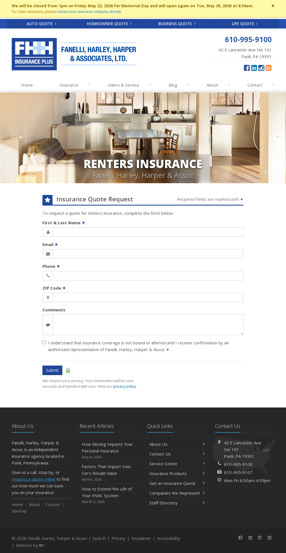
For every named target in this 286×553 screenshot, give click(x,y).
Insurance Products (176, 473)
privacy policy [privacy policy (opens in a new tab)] (124, 386)
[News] (268, 67)
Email (50, 244)
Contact (261, 85)
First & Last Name (63, 222)
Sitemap (19, 511)
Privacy (118, 538)
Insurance (75, 85)
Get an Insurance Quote (176, 483)
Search (99, 538)
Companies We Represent (176, 493)
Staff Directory (176, 503)
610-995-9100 (238, 464)
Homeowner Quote (109, 23)
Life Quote (245, 23)
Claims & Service (130, 85)
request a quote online (33, 479)
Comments (53, 310)
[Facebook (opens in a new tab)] (247, 67)
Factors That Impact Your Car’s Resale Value (109, 473)
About (219, 85)
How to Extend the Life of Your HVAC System (109, 495)
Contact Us (176, 454)
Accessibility (168, 538)
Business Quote (177, 23)
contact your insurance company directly (89, 11)
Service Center (176, 463)
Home (27, 85)
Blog (179, 85)
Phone (51, 266)
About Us (176, 444)
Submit (52, 370)
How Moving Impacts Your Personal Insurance (109, 450)
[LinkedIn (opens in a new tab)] (254, 67)
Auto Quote (41, 23)
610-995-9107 (238, 472)
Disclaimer (141, 538)
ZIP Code (54, 288)
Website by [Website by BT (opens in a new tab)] (30, 545)
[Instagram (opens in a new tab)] (261, 67)
